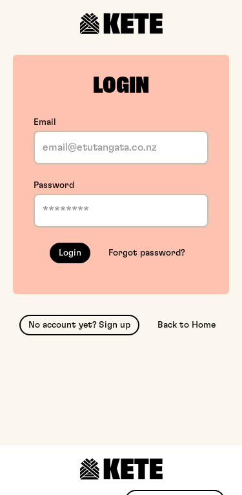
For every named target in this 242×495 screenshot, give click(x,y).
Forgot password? (146, 252)
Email (45, 122)
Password (54, 185)
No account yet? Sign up (79, 325)
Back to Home (186, 325)
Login (70, 252)
